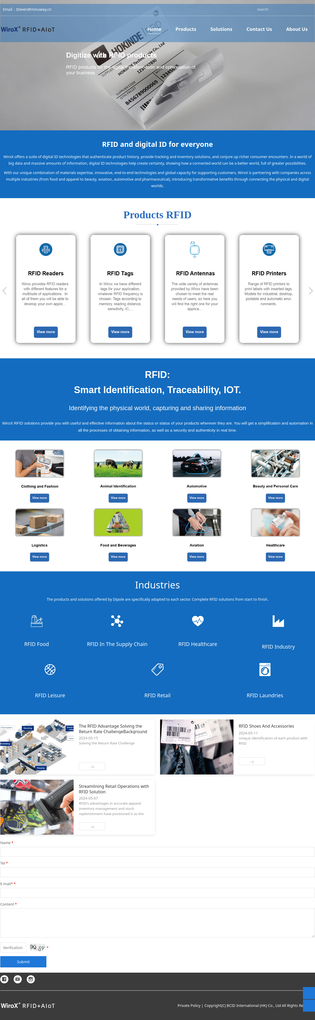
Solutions (221, 32)
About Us (297, 32)
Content (9, 904)
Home (154, 32)
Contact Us (259, 32)
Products (186, 32)
